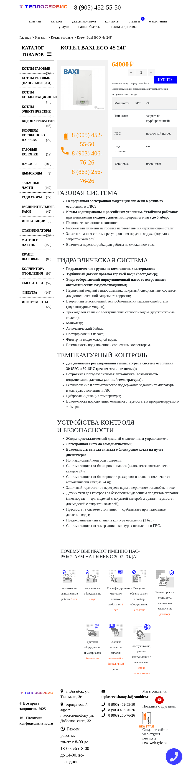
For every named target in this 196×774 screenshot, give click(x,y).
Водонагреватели (38, 122)
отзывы (137, 20)
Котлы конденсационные (38, 96)
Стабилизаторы (36, 232)
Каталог (56, 21)
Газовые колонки (36, 152)
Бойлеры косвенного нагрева (36, 136)
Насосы (36, 164)
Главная (35, 21)
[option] (83, 88)
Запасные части (36, 185)
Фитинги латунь (36, 242)
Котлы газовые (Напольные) (36, 80)
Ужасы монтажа (84, 21)
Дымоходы (36, 173)
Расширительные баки (38, 209)
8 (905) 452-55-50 (97, 7)
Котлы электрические (36, 110)
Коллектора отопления (36, 271)
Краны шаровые (36, 257)
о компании (158, 21)
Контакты (112, 21)
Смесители (36, 283)
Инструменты (36, 303)
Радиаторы (36, 197)
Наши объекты (89, 27)
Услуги (64, 27)
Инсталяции (36, 221)
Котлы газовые (62, 37)
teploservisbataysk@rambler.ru (126, 697)
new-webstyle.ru (155, 743)
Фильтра (36, 292)
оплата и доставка (123, 27)
